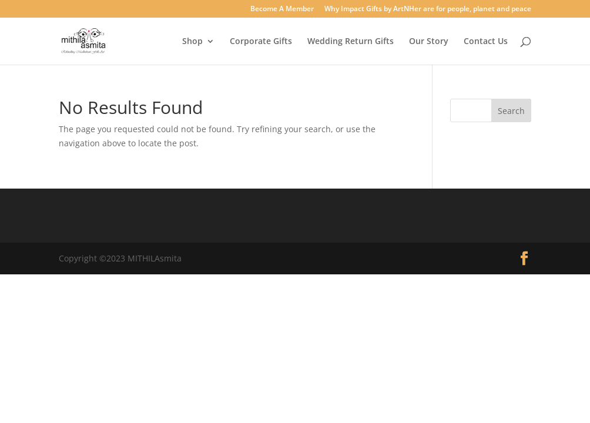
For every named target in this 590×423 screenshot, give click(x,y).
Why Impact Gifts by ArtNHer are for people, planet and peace (427, 9)
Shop (192, 41)
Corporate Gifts (261, 41)
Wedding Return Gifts (350, 41)
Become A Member (282, 9)
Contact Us (486, 41)
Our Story (428, 41)
